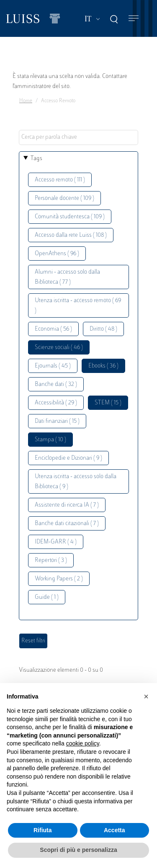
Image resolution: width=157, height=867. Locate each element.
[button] (146, 696)
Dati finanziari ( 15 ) (57, 421)
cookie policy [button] (82, 743)
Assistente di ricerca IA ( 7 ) (67, 505)
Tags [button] (36, 158)
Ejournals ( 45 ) (53, 366)
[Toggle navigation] (134, 19)
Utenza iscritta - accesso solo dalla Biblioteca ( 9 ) (75, 482)
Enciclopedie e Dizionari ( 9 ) (68, 458)
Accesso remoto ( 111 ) (60, 180)
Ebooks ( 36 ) (103, 366)
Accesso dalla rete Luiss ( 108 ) (71, 235)
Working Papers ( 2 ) (59, 579)
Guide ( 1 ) (47, 597)
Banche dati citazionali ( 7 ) (67, 523)
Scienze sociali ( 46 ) (59, 347)
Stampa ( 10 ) (50, 440)
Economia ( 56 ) (53, 329)
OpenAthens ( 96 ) (57, 254)
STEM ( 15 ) (108, 403)
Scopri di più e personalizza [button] (78, 849)
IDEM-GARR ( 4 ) (56, 542)
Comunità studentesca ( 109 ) (70, 217)
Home (25, 101)
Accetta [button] (114, 830)
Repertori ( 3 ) (51, 560)
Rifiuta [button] (42, 830)
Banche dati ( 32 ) (56, 384)
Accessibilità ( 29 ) (56, 403)
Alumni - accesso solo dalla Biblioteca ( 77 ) (67, 277)
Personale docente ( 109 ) (64, 198)
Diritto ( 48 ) (103, 329)
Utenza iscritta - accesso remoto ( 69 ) (78, 306)
